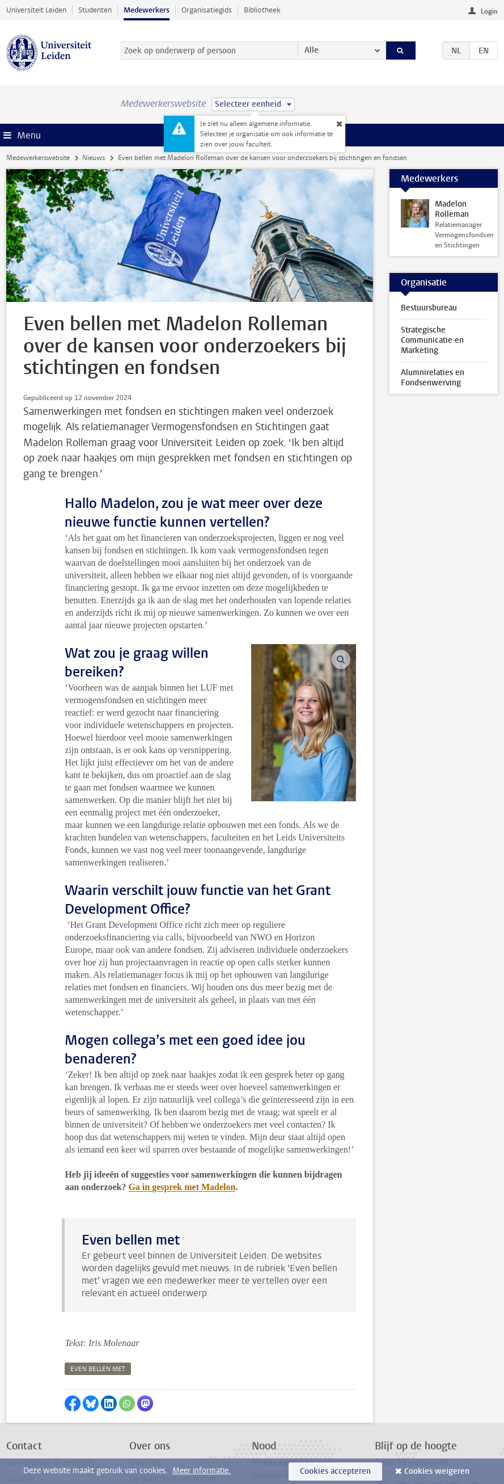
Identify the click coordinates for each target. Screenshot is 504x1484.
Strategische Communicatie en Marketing (432, 340)
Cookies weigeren (436, 1471)
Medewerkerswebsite (38, 157)
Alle (311, 50)
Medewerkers (147, 10)
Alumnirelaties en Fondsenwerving (432, 377)
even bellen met (97, 1288)
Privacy (18, 1431)
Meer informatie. (201, 1470)
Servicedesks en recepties (50, 1381)
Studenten (95, 10)
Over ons (144, 1381)
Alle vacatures (153, 1431)
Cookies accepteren (335, 1471)
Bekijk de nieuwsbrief (412, 1381)
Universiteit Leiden (36, 10)
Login (489, 11)
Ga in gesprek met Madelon (181, 1106)
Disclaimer (24, 1448)
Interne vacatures (159, 1414)
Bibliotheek (262, 10)
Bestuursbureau (429, 307)
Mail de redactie (34, 1414)
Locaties (20, 1398)
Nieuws (93, 157)
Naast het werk (156, 1448)
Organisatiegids (206, 10)
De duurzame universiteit (173, 1398)
